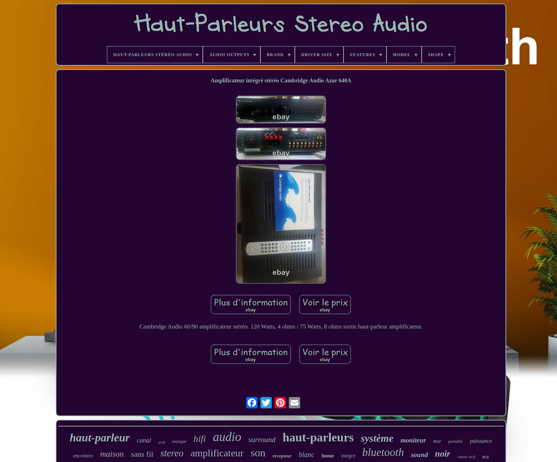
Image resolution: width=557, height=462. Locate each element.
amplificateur (216, 452)
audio (227, 437)
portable (455, 441)
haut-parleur (100, 437)
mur (437, 441)
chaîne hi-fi (466, 457)
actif (161, 442)
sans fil (142, 454)
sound (419, 454)
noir (442, 453)
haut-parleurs (317, 437)
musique (179, 441)
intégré (348, 455)
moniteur (413, 440)
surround (261, 439)
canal (144, 440)
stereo (171, 453)
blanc (306, 454)
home (327, 455)
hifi (200, 439)
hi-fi (485, 457)
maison (112, 454)
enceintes (83, 455)
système (377, 438)
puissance (481, 441)
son (258, 452)
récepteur (281, 455)
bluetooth (383, 452)
